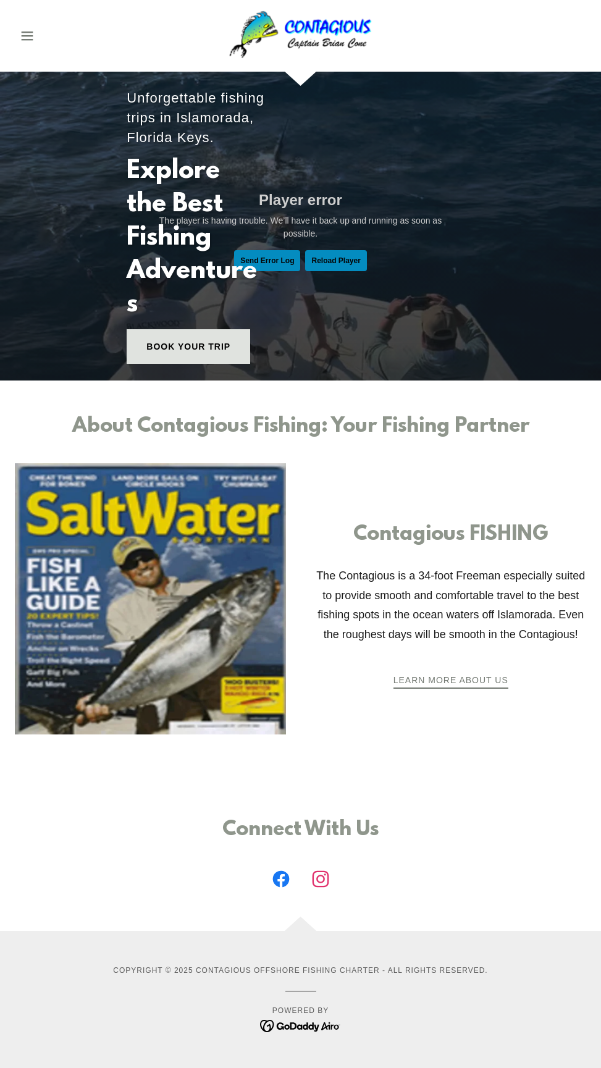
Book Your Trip (188, 346)
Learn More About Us (450, 680)
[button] (58, 35)
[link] (301, 34)
